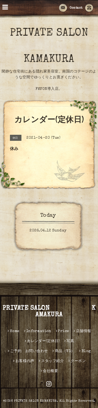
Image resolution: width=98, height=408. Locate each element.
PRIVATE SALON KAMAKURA (49, 311)
